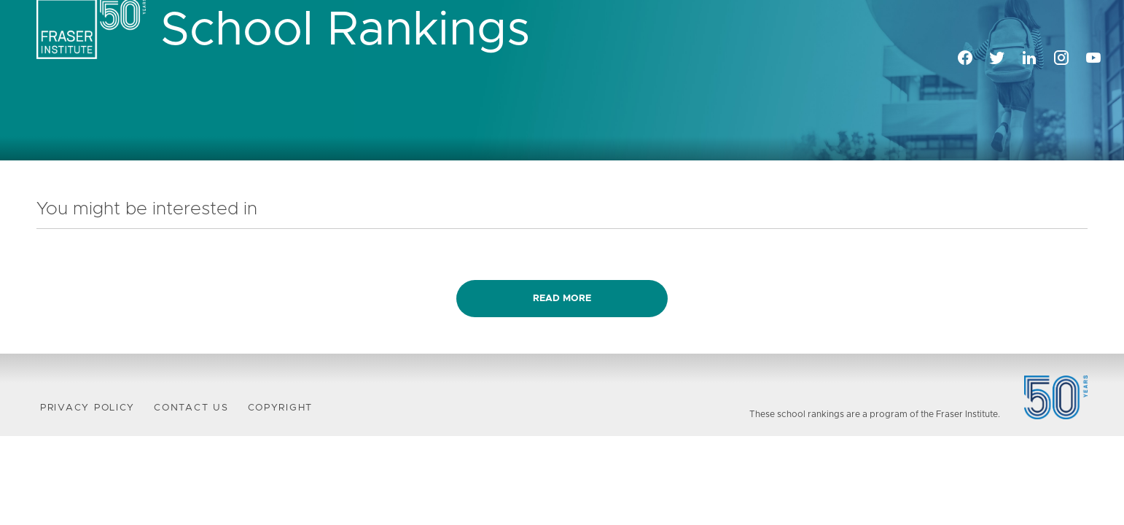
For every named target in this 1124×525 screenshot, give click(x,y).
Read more (562, 298)
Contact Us (191, 408)
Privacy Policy (87, 408)
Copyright (280, 408)
